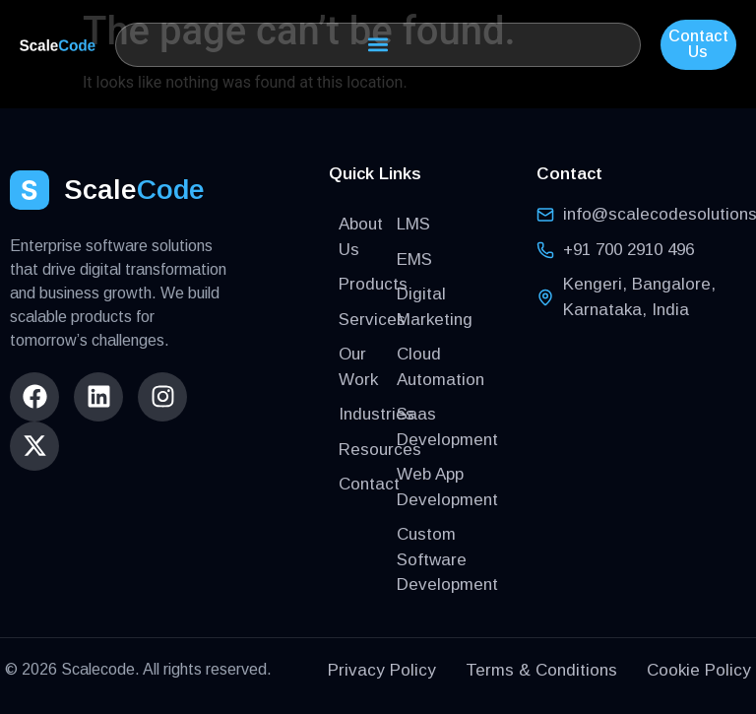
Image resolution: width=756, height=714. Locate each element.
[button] (378, 45)
